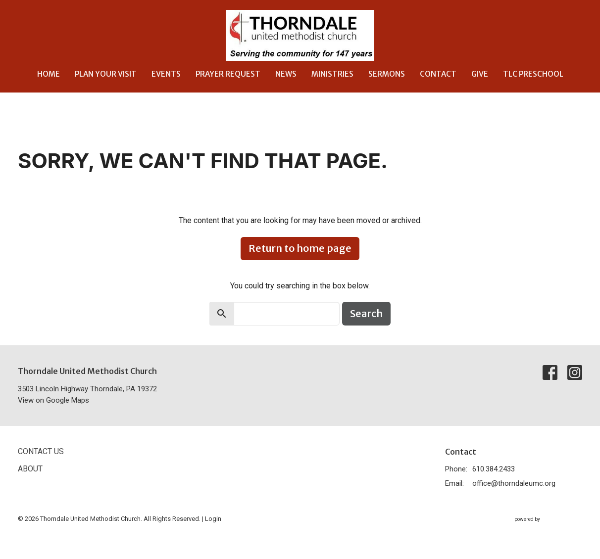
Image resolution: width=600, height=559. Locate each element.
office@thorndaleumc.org (513, 483)
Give (479, 74)
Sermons (386, 74)
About (30, 468)
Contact (438, 74)
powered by (548, 519)
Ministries (332, 74)
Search (366, 313)
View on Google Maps (53, 400)
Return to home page (300, 248)
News (286, 74)
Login (213, 518)
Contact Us (41, 451)
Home (48, 74)
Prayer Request (228, 74)
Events (166, 74)
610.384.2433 (493, 469)
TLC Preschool (533, 74)
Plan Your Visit (106, 74)
